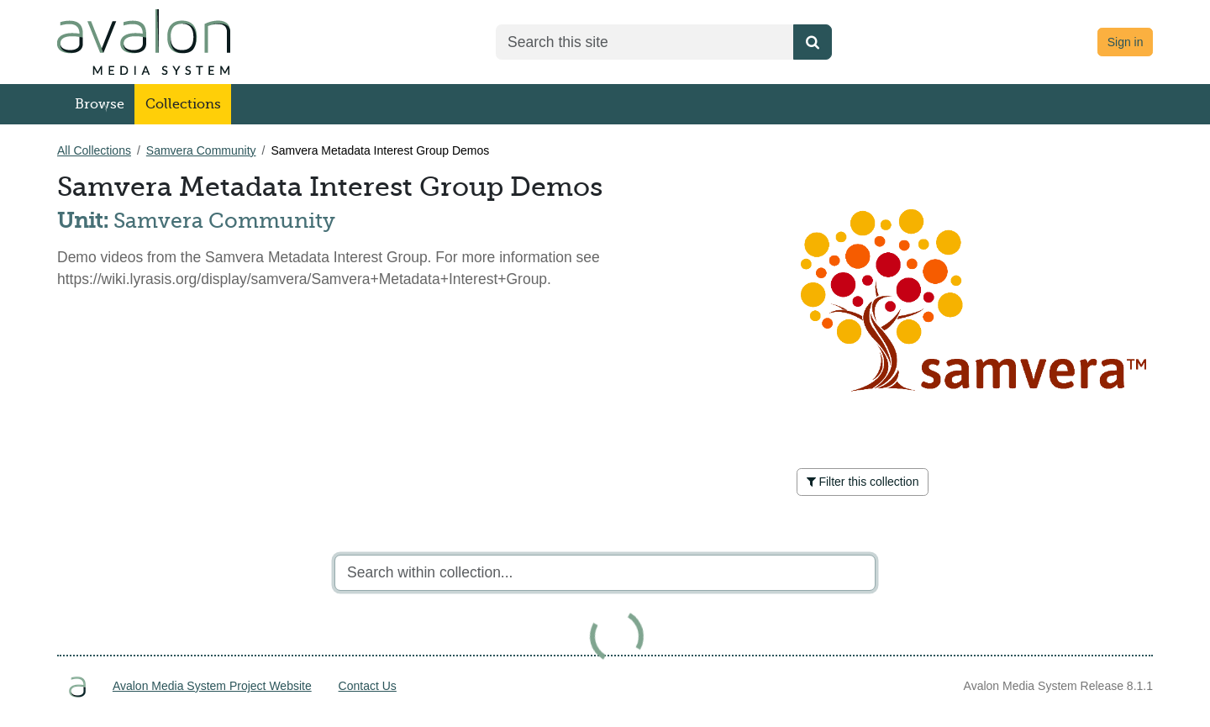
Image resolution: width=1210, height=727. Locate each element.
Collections (183, 104)
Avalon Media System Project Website (212, 686)
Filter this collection (863, 481)
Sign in (1125, 42)
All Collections (94, 150)
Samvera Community (201, 150)
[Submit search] (812, 42)
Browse (99, 104)
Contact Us (368, 686)
